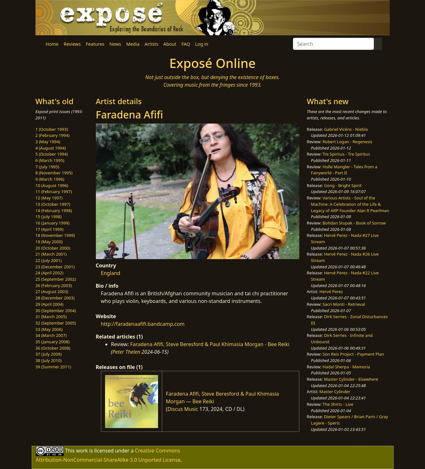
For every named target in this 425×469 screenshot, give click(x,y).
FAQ (185, 44)
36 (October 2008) (53, 348)
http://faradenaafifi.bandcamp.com (143, 323)
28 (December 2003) (55, 298)
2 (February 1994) (53, 135)
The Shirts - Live (337, 404)
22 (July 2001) (49, 260)
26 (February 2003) (54, 285)
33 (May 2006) (49, 329)
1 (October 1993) (52, 129)
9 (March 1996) (50, 179)
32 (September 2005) (56, 323)
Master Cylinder (334, 391)
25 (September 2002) (56, 279)
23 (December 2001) (55, 267)
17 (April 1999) (49, 229)
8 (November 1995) (54, 173)
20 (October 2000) (53, 248)
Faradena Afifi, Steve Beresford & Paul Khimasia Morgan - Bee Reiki (209, 344)
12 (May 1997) (49, 198)
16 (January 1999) (53, 223)
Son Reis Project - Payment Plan (353, 354)
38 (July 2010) (49, 360)
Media (133, 44)
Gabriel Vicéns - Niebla (346, 129)
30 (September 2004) (56, 310)
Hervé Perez (331, 291)
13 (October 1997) (53, 204)
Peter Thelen (126, 351)
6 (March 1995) (50, 160)
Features (95, 44)
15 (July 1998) (49, 216)
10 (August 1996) (52, 185)
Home (52, 44)
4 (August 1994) (51, 148)
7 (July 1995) (47, 167)
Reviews (72, 44)
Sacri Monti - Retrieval (343, 304)
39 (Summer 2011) (53, 367)
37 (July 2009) (49, 354)
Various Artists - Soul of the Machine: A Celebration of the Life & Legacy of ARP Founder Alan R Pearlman (350, 204)
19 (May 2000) (49, 242)
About (169, 44)
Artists (151, 44)
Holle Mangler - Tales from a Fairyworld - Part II (344, 170)
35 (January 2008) (53, 342)
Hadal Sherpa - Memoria (346, 367)
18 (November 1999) (55, 235)
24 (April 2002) (49, 273)
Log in (201, 44)
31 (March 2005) (51, 316)
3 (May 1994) (48, 141)
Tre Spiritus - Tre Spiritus (346, 154)
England (110, 273)
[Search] (333, 44)
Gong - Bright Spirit (343, 185)
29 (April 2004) (49, 304)
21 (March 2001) (51, 254)
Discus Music (182, 408)
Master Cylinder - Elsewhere (351, 379)
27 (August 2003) (52, 291)
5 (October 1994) (52, 154)
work (82, 450)
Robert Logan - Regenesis (347, 141)
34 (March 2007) (51, 335)
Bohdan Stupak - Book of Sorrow (354, 223)
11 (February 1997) (54, 191)
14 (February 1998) (54, 210)
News (115, 44)
